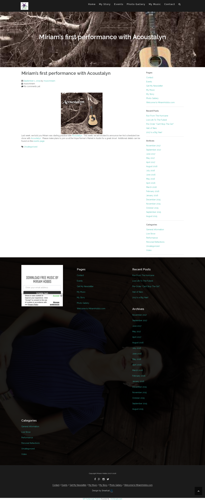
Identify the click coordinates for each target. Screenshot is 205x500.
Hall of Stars (151, 128)
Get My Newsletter (154, 86)
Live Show (150, 234)
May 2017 (150, 158)
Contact (169, 4)
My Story (105, 4)
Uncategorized (30, 147)
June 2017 (150, 154)
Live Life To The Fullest (156, 120)
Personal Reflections (155, 242)
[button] (180, 5)
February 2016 (152, 191)
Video (149, 250)
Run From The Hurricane (157, 116)
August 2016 (151, 166)
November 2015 (153, 204)
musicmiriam (49, 81)
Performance (152, 238)
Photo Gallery (136, 4)
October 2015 (152, 208)
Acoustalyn (77, 135)
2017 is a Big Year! (154, 132)
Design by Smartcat (102, 490)
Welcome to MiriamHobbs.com (160, 102)
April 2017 (150, 162)
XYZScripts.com (116, 499)
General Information (155, 229)
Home (92, 4)
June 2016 (150, 175)
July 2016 (150, 170)
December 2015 (153, 200)
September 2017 (153, 150)
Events (118, 4)
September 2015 (153, 212)
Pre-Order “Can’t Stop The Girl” (160, 124)
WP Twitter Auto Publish (91, 499)
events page (38, 141)
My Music (155, 4)
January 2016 (152, 195)
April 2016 (150, 183)
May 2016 (150, 179)
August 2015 (151, 216)
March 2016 (151, 187)
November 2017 (153, 146)
